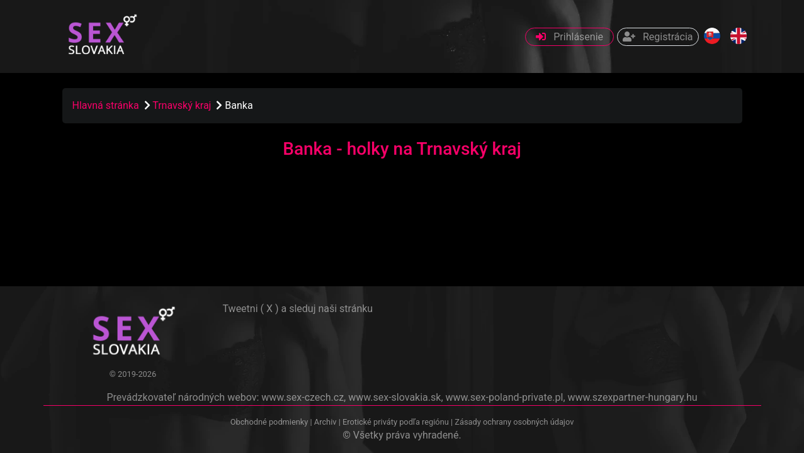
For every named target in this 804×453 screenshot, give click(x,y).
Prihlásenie (569, 37)
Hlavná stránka (105, 105)
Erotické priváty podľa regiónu (396, 422)
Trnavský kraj (182, 105)
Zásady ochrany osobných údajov (514, 422)
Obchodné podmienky (270, 422)
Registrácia (658, 37)
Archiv (325, 422)
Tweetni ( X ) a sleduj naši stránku (298, 309)
